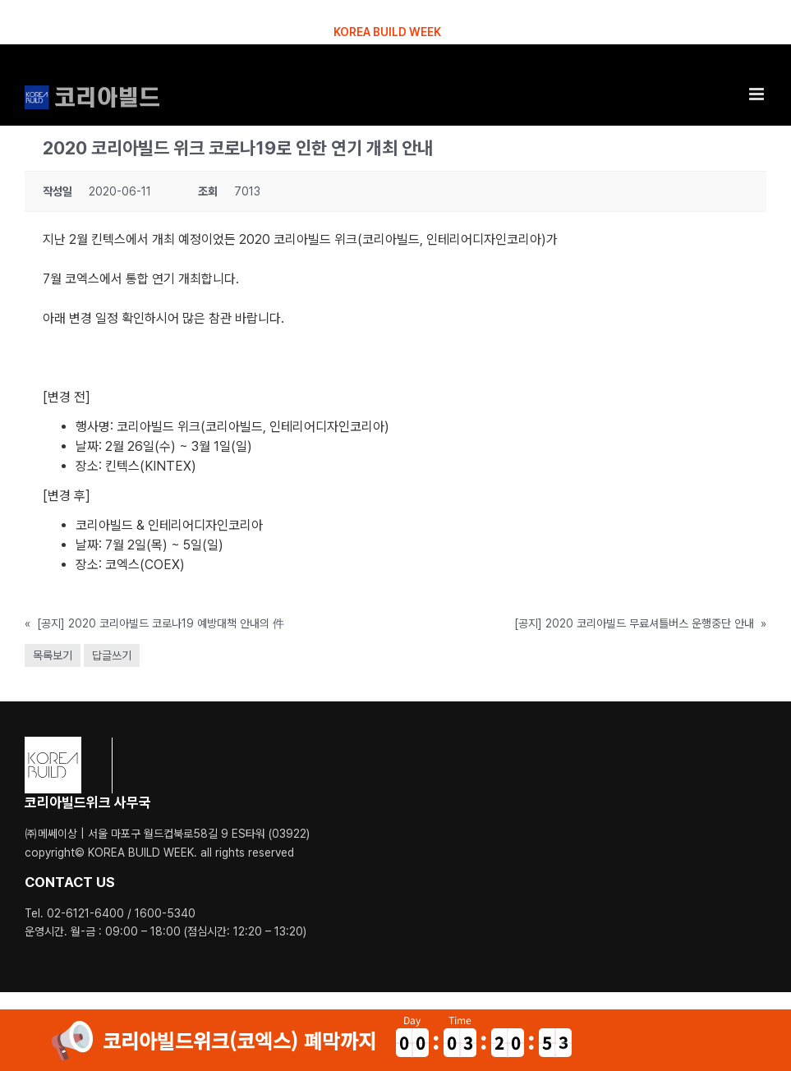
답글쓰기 (111, 655)
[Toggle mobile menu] (757, 94)
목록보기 (52, 655)
